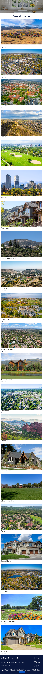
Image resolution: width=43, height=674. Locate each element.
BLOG (35, 666)
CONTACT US (37, 663)
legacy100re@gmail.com (5, 665)
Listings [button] (23, 1)
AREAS (35, 661)
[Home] (5, 1)
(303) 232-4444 (4, 664)
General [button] (30, 1)
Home (17, 1)
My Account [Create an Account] (37, 1)
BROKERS (36, 658)
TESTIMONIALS (37, 662)
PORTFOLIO (37, 659)
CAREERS (36, 664)
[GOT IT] (22, 672)
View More (3, 47)
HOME (35, 657)
